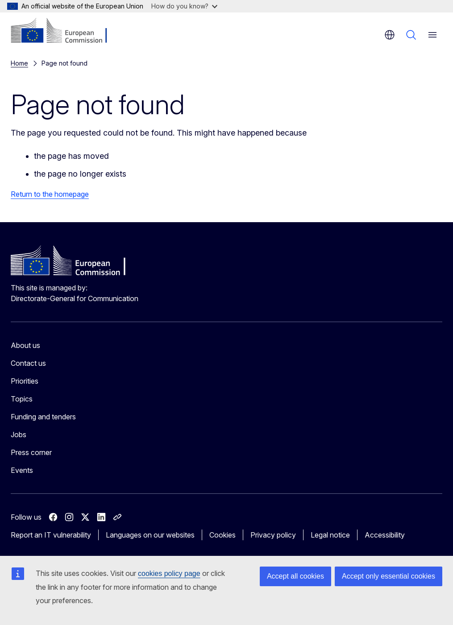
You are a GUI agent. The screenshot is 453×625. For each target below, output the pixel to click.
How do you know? (184, 6)
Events (22, 470)
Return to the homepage (50, 194)
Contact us (28, 363)
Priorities (24, 381)
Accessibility (385, 534)
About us (25, 345)
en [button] (389, 34)
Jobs (18, 434)
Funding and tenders (43, 416)
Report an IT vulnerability (51, 534)
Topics (22, 398)
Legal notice (330, 534)
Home (19, 63)
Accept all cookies (295, 576)
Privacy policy (273, 534)
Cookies (222, 534)
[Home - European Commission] (65, 31)
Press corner (31, 452)
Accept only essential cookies (388, 576)
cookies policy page (169, 573)
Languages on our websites (150, 534)
